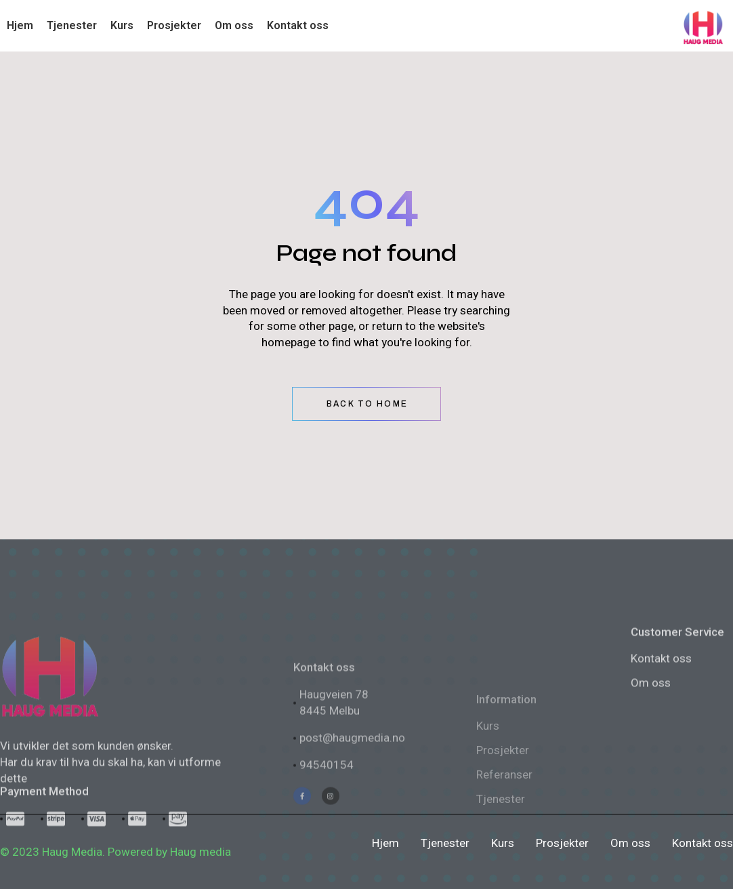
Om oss (651, 780)
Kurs (502, 843)
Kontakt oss (661, 756)
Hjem (385, 843)
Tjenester (445, 843)
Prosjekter (562, 843)
